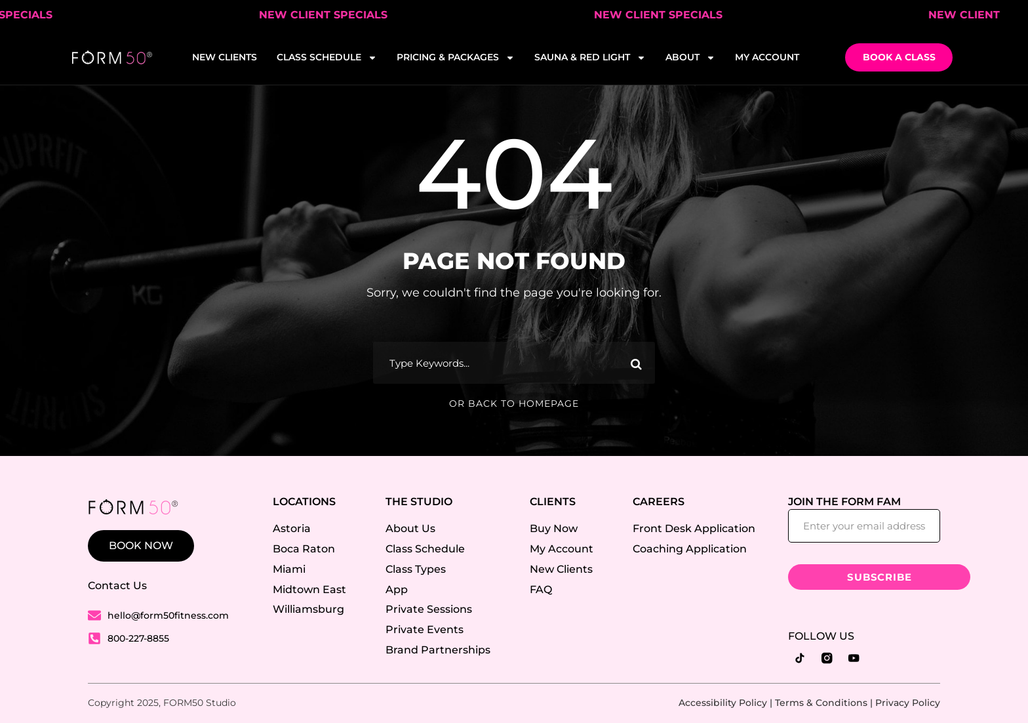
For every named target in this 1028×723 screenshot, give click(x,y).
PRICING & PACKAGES (456, 58)
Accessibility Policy (723, 703)
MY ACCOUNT (767, 57)
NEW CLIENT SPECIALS (333, 15)
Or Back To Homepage (514, 403)
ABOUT (690, 58)
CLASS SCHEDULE (327, 58)
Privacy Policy (907, 703)
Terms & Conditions (821, 703)
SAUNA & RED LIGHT (590, 58)
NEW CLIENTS (224, 57)
